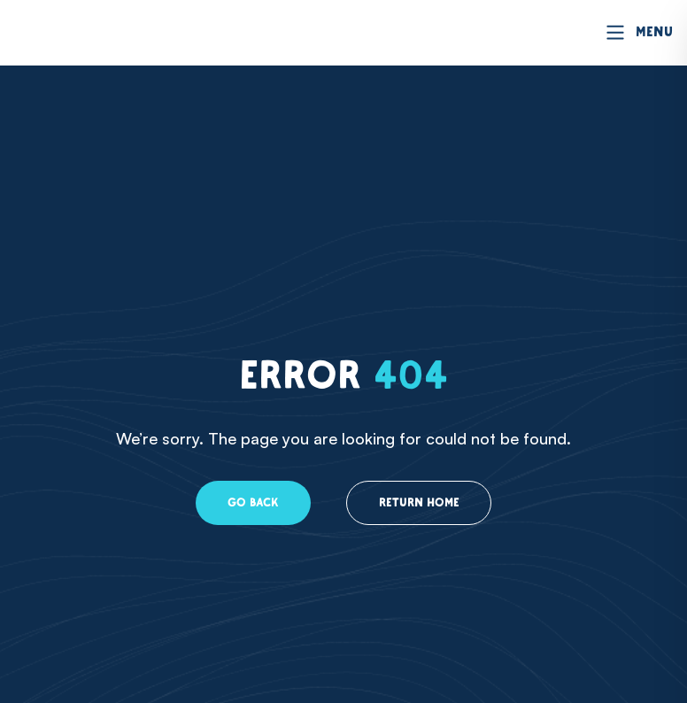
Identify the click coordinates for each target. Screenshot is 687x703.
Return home (421, 503)
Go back (247, 503)
